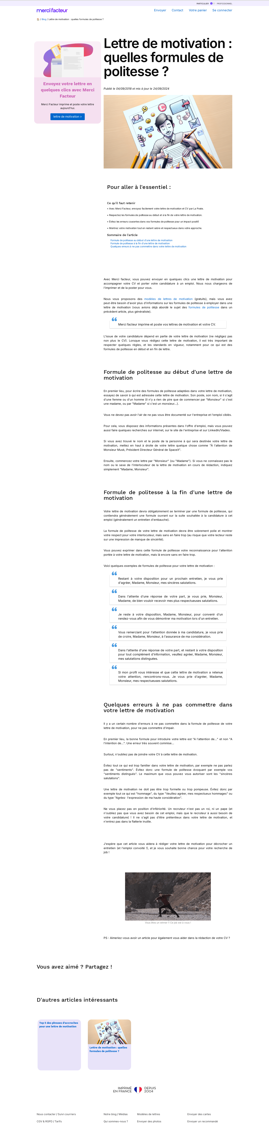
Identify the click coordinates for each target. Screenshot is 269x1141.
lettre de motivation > (67, 116)
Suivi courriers (67, 1114)
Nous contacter (46, 1114)
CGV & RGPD (44, 1121)
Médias (123, 1114)
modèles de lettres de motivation (168, 299)
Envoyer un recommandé (202, 1121)
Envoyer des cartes (199, 1114)
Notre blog (110, 1114)
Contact (177, 10)
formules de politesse (204, 307)
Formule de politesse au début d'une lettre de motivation (141, 240)
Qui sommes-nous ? (116, 1121)
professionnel (221, 3)
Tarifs (58, 1121)
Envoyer (160, 10)
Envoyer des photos (149, 1121)
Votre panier (198, 10)
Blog (44, 19)
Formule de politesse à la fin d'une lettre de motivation (140, 243)
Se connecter (222, 10)
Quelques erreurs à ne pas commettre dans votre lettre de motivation (148, 246)
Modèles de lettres (148, 1114)
